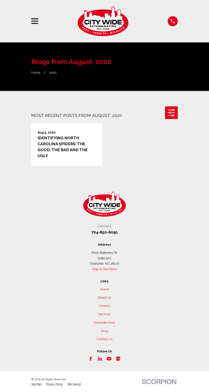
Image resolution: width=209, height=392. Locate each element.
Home (104, 289)
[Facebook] (91, 358)
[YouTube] (109, 358)
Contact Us (104, 339)
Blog (104, 331)
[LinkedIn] (100, 358)
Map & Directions (104, 269)
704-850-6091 (104, 232)
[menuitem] (36, 384)
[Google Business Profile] (118, 358)
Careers (104, 306)
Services (104, 314)
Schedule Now (104, 322)
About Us (104, 297)
